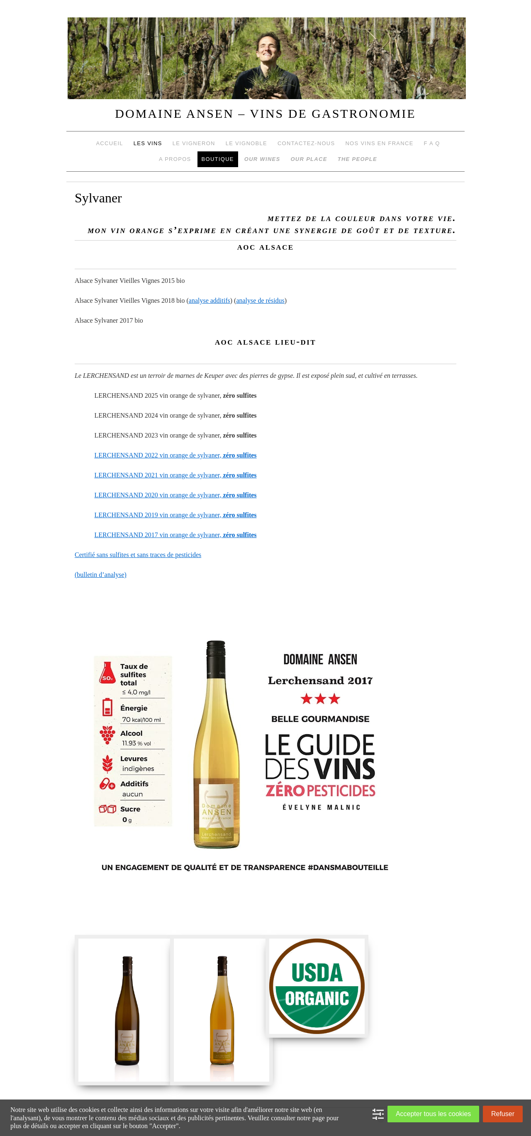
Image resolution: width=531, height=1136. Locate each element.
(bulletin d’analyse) (101, 574)
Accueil (109, 143)
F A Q (432, 143)
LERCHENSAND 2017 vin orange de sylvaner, (176, 534)
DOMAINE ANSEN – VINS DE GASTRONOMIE (265, 113)
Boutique (218, 159)
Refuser (502, 1113)
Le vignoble (246, 143)
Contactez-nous (306, 143)
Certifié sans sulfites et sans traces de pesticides (138, 554)
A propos (175, 159)
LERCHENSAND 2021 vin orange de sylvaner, (176, 475)
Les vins (148, 143)
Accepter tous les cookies (433, 1113)
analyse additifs (209, 300)
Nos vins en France (379, 143)
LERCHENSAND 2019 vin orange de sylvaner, (176, 514)
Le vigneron (194, 143)
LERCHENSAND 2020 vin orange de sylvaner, (176, 495)
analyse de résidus (260, 300)
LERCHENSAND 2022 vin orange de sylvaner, (176, 455)
